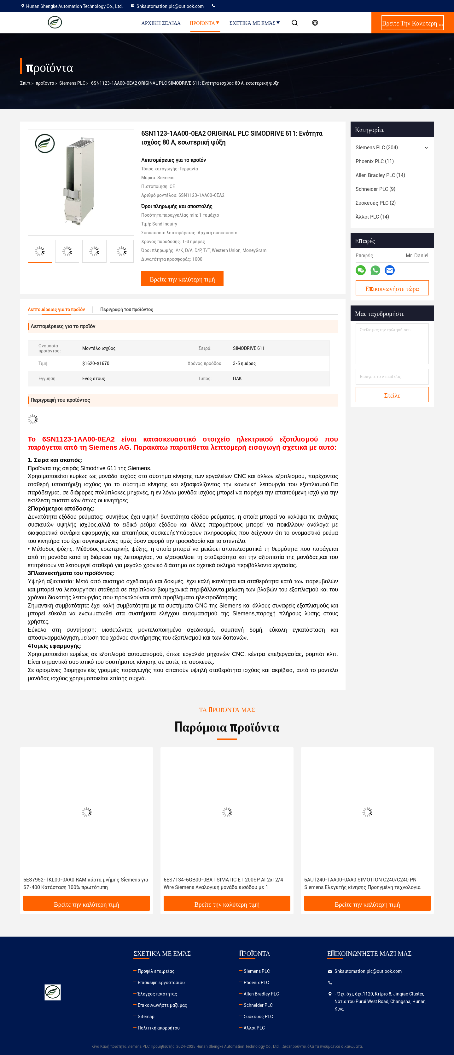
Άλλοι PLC (254, 1027)
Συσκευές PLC (258, 1016)
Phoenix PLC (256, 982)
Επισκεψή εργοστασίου (161, 982)
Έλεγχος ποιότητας (157, 993)
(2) (376, 203)
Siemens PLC (72, 83)
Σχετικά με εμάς (255, 22)
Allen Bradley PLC (261, 993)
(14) (380, 175)
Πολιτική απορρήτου (159, 1027)
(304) (377, 148)
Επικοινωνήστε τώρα (392, 288)
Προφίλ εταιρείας (156, 971)
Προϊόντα (205, 22)
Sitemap (146, 1016)
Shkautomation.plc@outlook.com (167, 6)
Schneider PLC (258, 1005)
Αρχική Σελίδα (161, 22)
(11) (375, 161)
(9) (375, 189)
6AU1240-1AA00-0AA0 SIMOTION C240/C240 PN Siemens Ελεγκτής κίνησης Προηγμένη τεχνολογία (362, 883)
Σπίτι (25, 83)
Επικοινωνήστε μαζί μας (162, 1005)
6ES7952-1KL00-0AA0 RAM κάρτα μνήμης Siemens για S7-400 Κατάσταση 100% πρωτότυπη (85, 883)
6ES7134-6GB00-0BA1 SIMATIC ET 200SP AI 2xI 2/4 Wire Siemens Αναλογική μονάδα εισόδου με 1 (223, 883)
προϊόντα (45, 83)
